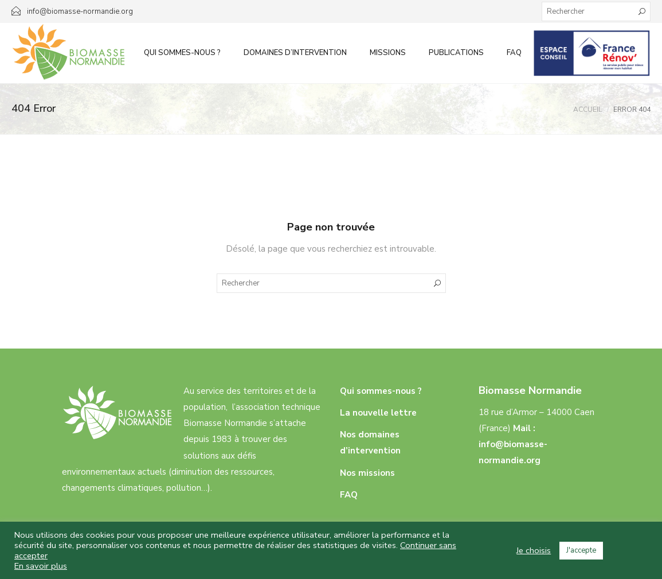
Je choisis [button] (533, 550)
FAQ (514, 53)
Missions (388, 53)
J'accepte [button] (581, 550)
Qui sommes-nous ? (182, 53)
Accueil (587, 109)
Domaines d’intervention (295, 53)
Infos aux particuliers (592, 53)
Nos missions (367, 473)
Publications (456, 53)
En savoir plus (40, 566)
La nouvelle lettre (378, 412)
